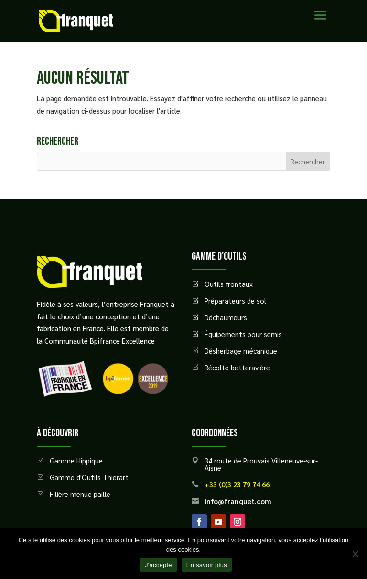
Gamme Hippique (76, 460)
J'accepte (158, 564)
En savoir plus (206, 564)
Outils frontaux (229, 283)
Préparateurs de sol (235, 300)
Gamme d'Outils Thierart (89, 477)
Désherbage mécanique (241, 350)
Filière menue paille (80, 493)
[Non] (355, 553)
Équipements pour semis (243, 333)
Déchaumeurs (226, 317)
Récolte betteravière (237, 367)
